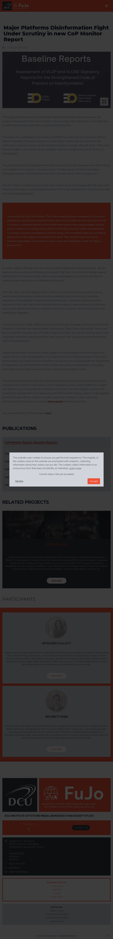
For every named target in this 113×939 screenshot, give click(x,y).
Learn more (75, 468)
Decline (19, 481)
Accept (94, 481)
